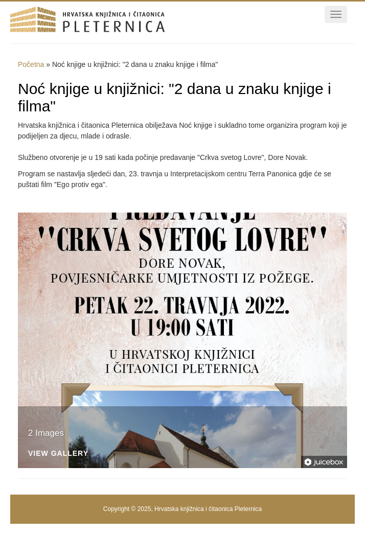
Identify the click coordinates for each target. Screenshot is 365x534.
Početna (31, 64)
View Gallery (58, 453)
